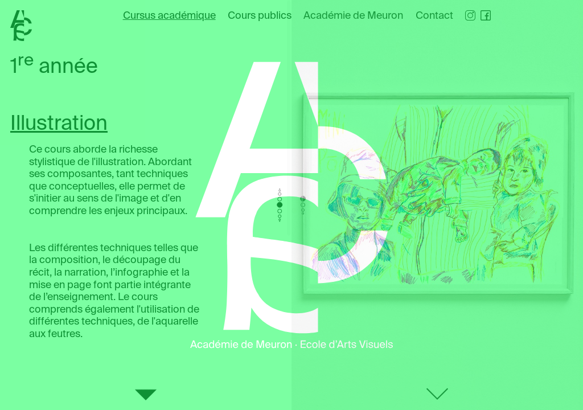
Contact (434, 15)
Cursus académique (169, 15)
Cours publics (260, 15)
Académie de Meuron (353, 15)
